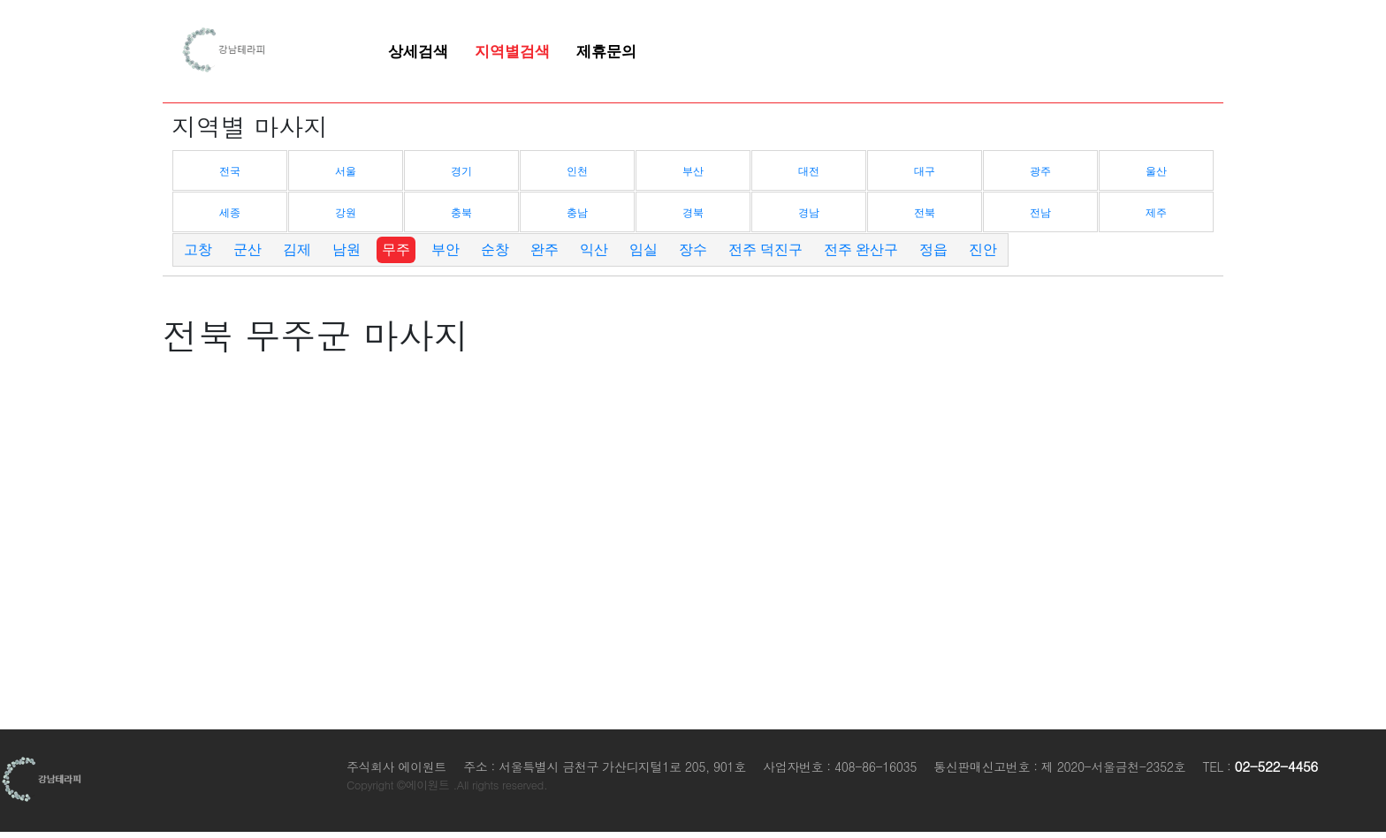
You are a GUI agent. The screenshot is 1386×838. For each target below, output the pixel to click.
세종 (229, 213)
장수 (693, 249)
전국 (229, 171)
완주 (544, 249)
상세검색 (418, 51)
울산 (1156, 171)
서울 (345, 171)
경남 (808, 213)
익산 (594, 249)
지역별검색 (512, 51)
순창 (495, 249)
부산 (693, 171)
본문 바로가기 (0, 0)
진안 (983, 249)
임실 (643, 249)
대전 (808, 171)
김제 (297, 249)
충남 (577, 213)
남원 (346, 249)
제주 (1156, 213)
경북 (693, 213)
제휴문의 (606, 51)
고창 (198, 249)
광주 (1040, 171)
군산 (247, 249)
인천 (577, 171)
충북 (461, 213)
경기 (461, 171)
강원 (345, 213)
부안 (445, 249)
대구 (924, 171)
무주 (396, 249)
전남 (1040, 213)
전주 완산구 (861, 249)
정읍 (933, 249)
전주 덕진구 (765, 249)
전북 (924, 213)
